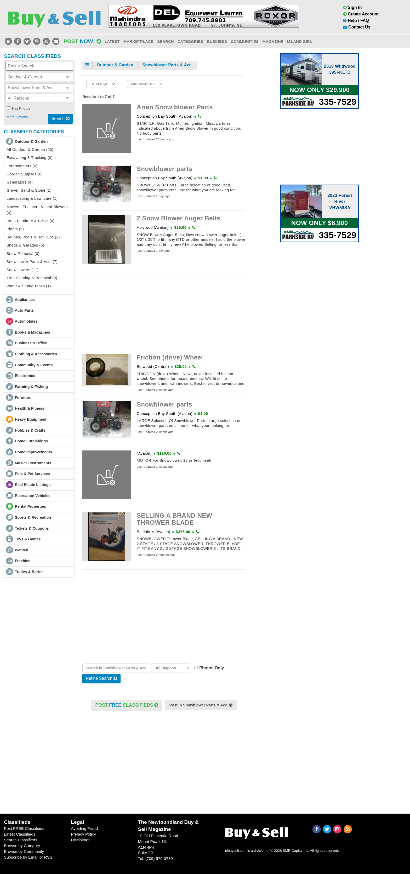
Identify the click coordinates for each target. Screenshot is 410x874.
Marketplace (138, 41)
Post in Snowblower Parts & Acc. (200, 705)
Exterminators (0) (22, 166)
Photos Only (210, 668)
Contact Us (357, 27)
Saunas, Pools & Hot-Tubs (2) (33, 237)
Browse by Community (24, 851)
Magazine (272, 41)
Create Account (361, 14)
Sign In (352, 7)
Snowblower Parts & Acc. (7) (32, 262)
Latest (112, 41)
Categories (190, 41)
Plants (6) (15, 229)
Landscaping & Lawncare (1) (32, 198)
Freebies (22, 561)
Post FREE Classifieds (24, 828)
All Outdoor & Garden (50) (30, 149)
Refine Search (101, 678)
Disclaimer (80, 840)
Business (217, 41)
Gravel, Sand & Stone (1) (29, 190)
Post (82, 41)
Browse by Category (22, 845)
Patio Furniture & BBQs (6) (31, 221)
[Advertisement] (163, 313)
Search (165, 41)
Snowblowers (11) (23, 270)
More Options (17, 117)
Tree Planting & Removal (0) (32, 278)
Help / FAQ (356, 20)
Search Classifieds (20, 840)
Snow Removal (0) (23, 254)
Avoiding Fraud (84, 828)
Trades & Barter (29, 572)
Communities (245, 41)
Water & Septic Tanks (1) (29, 286)
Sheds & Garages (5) (25, 245)
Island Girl (299, 41)
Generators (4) (20, 182)
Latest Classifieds (19, 834)
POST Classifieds (126, 705)
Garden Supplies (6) (25, 174)
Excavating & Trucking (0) (30, 158)
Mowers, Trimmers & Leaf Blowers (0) (37, 210)
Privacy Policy (83, 834)
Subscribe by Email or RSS (28, 857)
